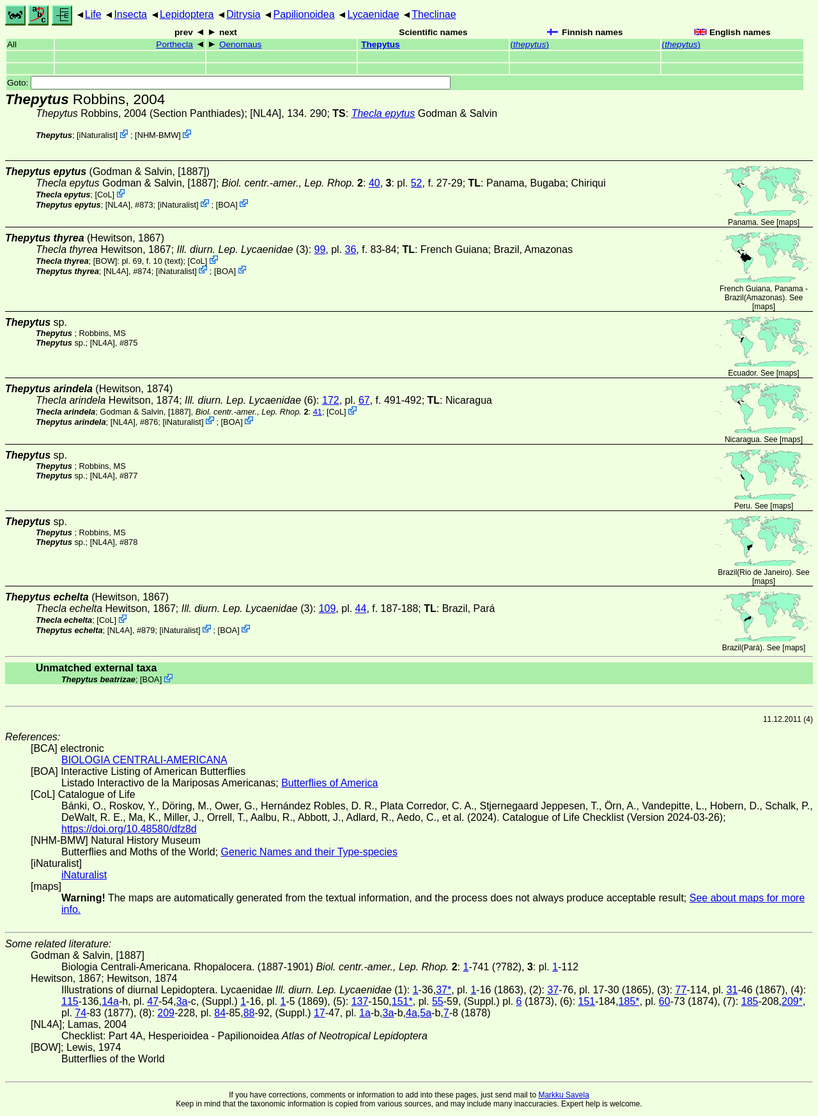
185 (750, 1001)
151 (587, 1001)
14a (110, 1001)
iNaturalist (97, 135)
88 (249, 1012)
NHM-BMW (158, 135)
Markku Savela (563, 1094)
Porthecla (174, 44)
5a (425, 1012)
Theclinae (434, 14)
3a (182, 1001)
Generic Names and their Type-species (309, 851)
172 (330, 400)
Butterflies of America (329, 782)
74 (80, 1012)
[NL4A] (265, 113)
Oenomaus (240, 44)
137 (360, 1001)
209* (792, 1001)
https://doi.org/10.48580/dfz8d (129, 828)
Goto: (229, 83)
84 (220, 1012)
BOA (226, 204)
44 (361, 608)
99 (320, 249)
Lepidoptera (187, 14)
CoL (104, 194)
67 (364, 400)
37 (553, 989)
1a (365, 1012)
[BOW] (105, 261)
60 (664, 1001)
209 (165, 1012)
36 (351, 249)
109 (327, 608)
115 (70, 1001)
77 (681, 989)
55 (438, 1001)
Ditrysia (243, 14)
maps (787, 222)
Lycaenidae (373, 14)
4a (411, 1012)
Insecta (130, 14)
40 (374, 183)
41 (317, 412)
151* (402, 1001)
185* (629, 1001)
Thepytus (380, 44)
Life (93, 14)
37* (443, 989)
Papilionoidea (303, 14)
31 (732, 989)
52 (416, 183)
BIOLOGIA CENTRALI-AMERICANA (144, 759)
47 (152, 1001)
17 (319, 1012)
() (530, 44)
